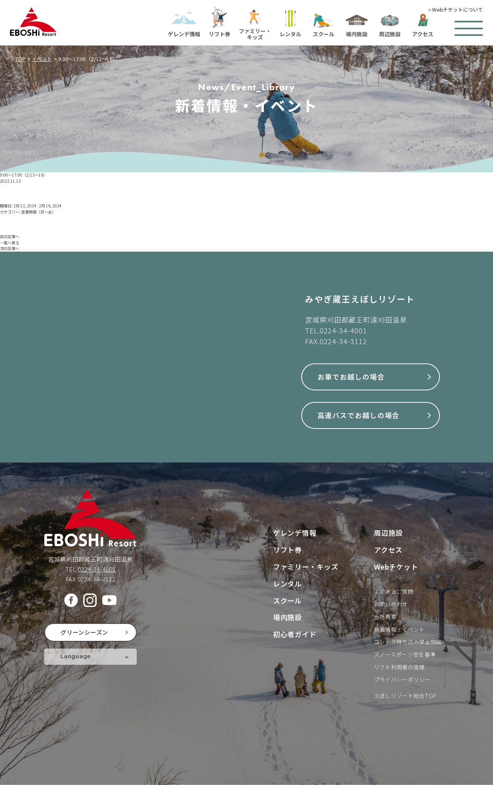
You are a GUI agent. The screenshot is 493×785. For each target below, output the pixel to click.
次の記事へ (9, 248)
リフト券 (287, 550)
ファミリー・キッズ (306, 566)
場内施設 (287, 617)
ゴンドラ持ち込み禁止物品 (408, 641)
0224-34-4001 (343, 330)
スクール (287, 600)
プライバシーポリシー (402, 679)
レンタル (287, 583)
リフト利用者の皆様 (399, 667)
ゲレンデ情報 (295, 533)
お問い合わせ (391, 604)
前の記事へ (9, 236)
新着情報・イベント (399, 629)
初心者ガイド (295, 634)
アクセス (388, 550)
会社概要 (385, 616)
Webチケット (396, 566)
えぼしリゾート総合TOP (405, 695)
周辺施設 (388, 533)
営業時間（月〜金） (38, 212)
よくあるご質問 (394, 591)
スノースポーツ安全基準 (405, 654)
